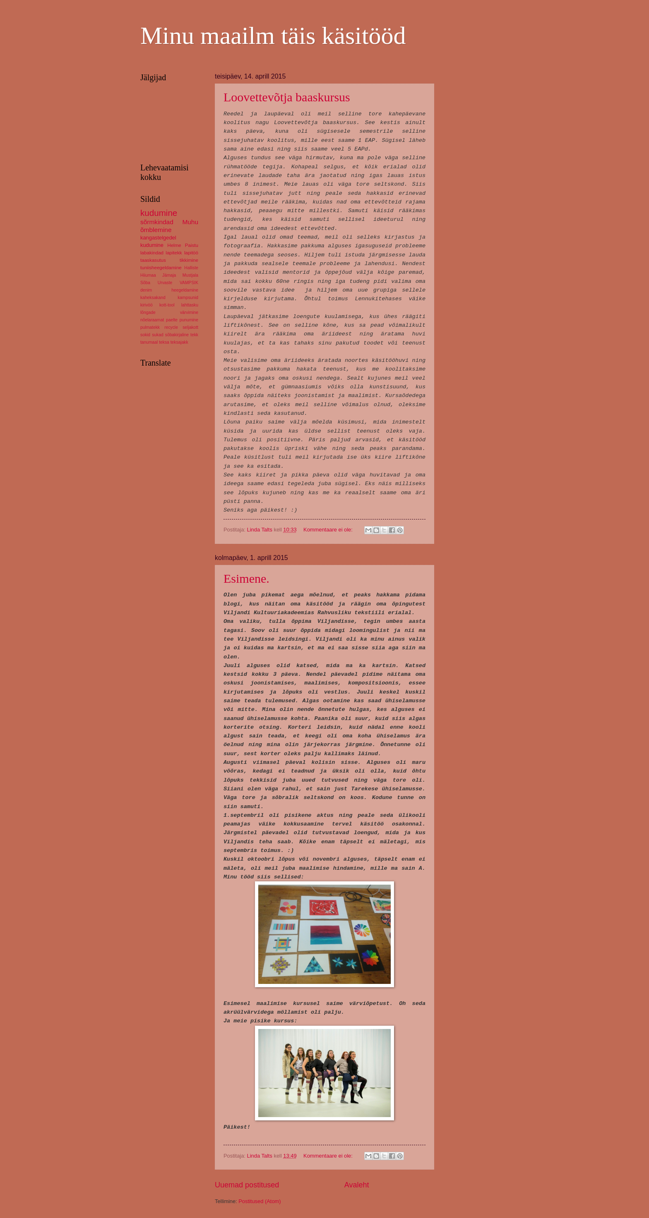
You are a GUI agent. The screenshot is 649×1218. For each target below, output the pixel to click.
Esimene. (246, 578)
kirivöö (146, 305)
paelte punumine (182, 320)
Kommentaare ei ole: (328, 529)
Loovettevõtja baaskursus (287, 97)
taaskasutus (153, 260)
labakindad (151, 252)
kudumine (158, 213)
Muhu (190, 221)
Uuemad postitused (247, 1185)
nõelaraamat (152, 320)
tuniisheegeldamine (161, 267)
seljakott (190, 327)
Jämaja (169, 275)
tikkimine (189, 260)
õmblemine (156, 229)
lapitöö (191, 252)
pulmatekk (150, 327)
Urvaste (165, 282)
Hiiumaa (148, 275)
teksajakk (179, 342)
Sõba (145, 282)
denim (146, 290)
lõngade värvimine (169, 312)
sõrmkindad (156, 221)
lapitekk (174, 252)
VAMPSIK (189, 282)
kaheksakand (153, 297)
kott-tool (167, 305)
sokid (145, 335)
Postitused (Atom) (259, 1201)
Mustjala (190, 275)
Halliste (191, 268)
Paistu (191, 245)
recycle (171, 327)
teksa (164, 342)
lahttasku (189, 305)
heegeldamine (184, 290)
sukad (157, 335)
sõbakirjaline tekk (181, 335)
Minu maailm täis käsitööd (273, 35)
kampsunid (188, 297)
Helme (174, 245)
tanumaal (149, 342)
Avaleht (356, 1185)
